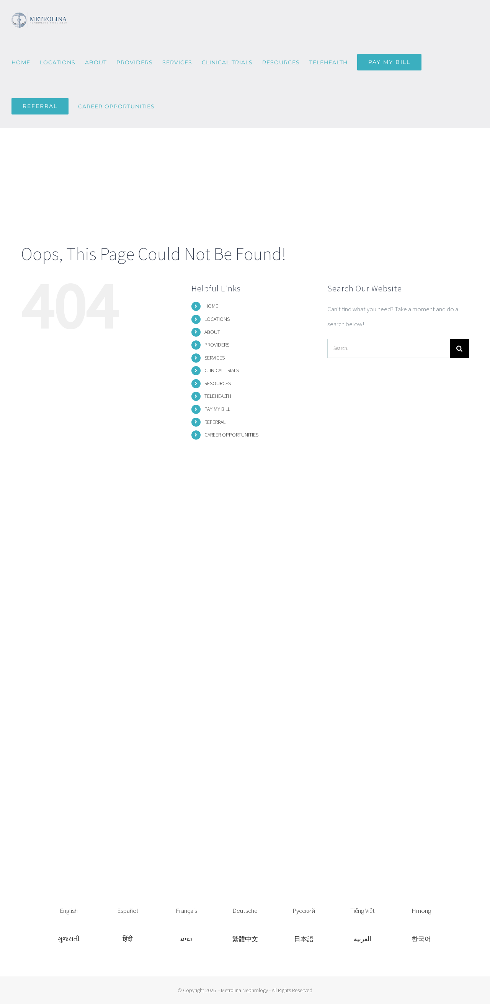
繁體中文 (245, 939)
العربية (362, 939)
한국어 (421, 939)
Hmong (421, 910)
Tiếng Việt (362, 910)
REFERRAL (214, 422)
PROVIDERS (216, 344)
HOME (211, 306)
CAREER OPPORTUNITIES (231, 434)
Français (186, 910)
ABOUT (212, 332)
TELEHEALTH (217, 395)
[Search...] (388, 348)
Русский (303, 910)
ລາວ (186, 939)
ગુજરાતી (69, 939)
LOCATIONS (217, 319)
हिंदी (127, 939)
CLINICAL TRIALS (221, 370)
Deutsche (245, 910)
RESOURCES (217, 383)
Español (127, 910)
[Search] (459, 348)
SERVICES (214, 357)
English (69, 910)
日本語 (304, 939)
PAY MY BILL (217, 409)
